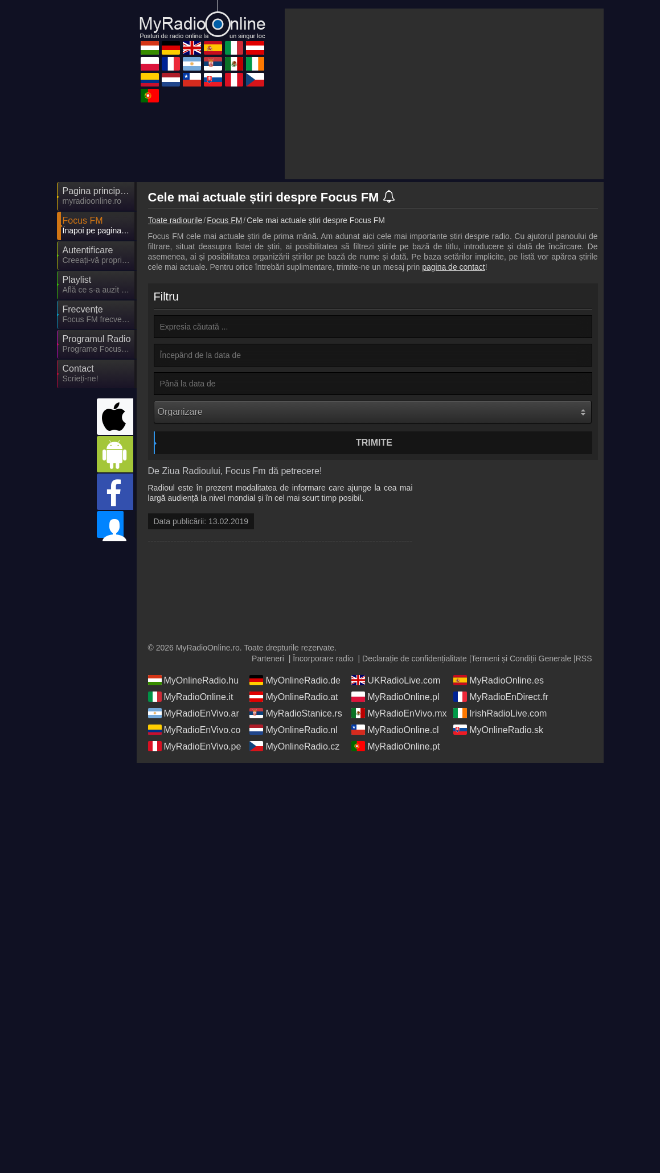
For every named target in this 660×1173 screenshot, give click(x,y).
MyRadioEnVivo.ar (193, 821)
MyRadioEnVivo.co (194, 838)
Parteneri (268, 766)
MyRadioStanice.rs (295, 821)
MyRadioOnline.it (190, 805)
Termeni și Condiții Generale (521, 766)
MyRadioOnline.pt (395, 854)
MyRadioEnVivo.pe (194, 854)
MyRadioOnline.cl (394, 838)
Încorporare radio (323, 766)
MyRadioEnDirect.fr (500, 805)
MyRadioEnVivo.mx (398, 821)
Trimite (374, 340)
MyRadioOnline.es (498, 788)
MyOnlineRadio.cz (294, 854)
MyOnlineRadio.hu (193, 788)
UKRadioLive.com (395, 788)
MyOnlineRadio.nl (293, 838)
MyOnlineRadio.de (295, 788)
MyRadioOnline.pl (395, 805)
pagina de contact (453, 164)
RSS (584, 766)
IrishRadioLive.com (500, 821)
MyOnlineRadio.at (293, 805)
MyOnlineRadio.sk (498, 838)
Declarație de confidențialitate (414, 766)
